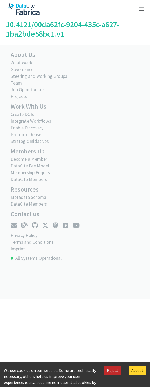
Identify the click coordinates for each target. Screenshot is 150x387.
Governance (22, 69)
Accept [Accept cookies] (137, 370)
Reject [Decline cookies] (112, 370)
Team (16, 83)
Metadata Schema (28, 197)
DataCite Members (29, 179)
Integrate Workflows (31, 121)
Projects (19, 96)
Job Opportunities (28, 90)
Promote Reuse (26, 134)
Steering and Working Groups (39, 76)
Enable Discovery (27, 128)
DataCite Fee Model (30, 166)
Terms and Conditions (32, 242)
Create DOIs (22, 114)
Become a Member (29, 159)
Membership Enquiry (30, 172)
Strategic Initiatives (30, 141)
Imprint (18, 249)
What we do (22, 63)
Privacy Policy (24, 235)
